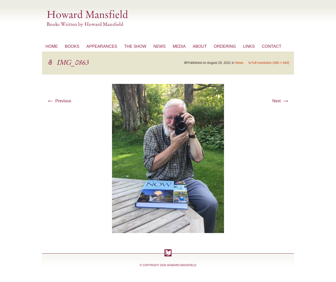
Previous (59, 101)
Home (52, 46)
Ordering (225, 46)
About (200, 46)
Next (280, 101)
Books (72, 46)
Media (179, 46)
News (159, 46)
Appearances (101, 46)
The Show (135, 46)
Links (249, 46)
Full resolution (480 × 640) (270, 63)
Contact (271, 46)
